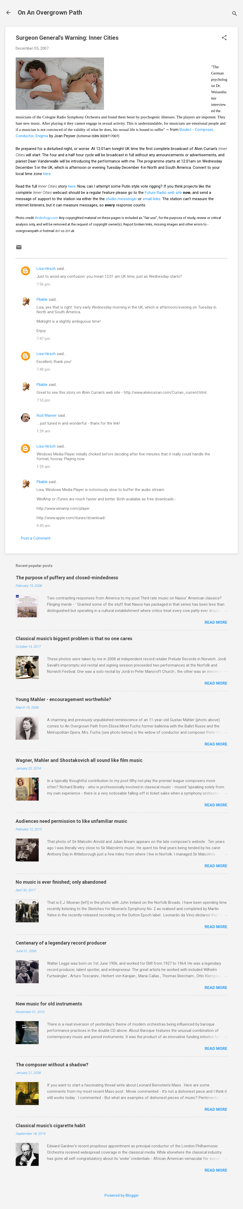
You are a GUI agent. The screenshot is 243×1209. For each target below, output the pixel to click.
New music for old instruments (49, 1003)
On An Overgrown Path (50, 12)
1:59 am (43, 466)
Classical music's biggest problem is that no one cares (74, 638)
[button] (224, 38)
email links (151, 198)
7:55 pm (43, 400)
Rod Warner (47, 415)
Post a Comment (35, 538)
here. (47, 173)
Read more (216, 622)
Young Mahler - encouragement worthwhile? (63, 699)
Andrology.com (46, 218)
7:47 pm (43, 338)
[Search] (235, 14)
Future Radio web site (163, 192)
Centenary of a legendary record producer (61, 943)
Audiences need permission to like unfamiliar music (71, 821)
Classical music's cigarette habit (50, 1125)
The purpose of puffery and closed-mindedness (67, 577)
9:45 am (43, 525)
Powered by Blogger (122, 1195)
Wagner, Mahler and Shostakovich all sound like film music (79, 760)
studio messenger (121, 198)
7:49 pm (43, 369)
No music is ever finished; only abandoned (61, 882)
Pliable (42, 299)
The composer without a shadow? (52, 1064)
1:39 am (43, 431)
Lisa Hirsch (46, 268)
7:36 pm (43, 284)
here (72, 186)
